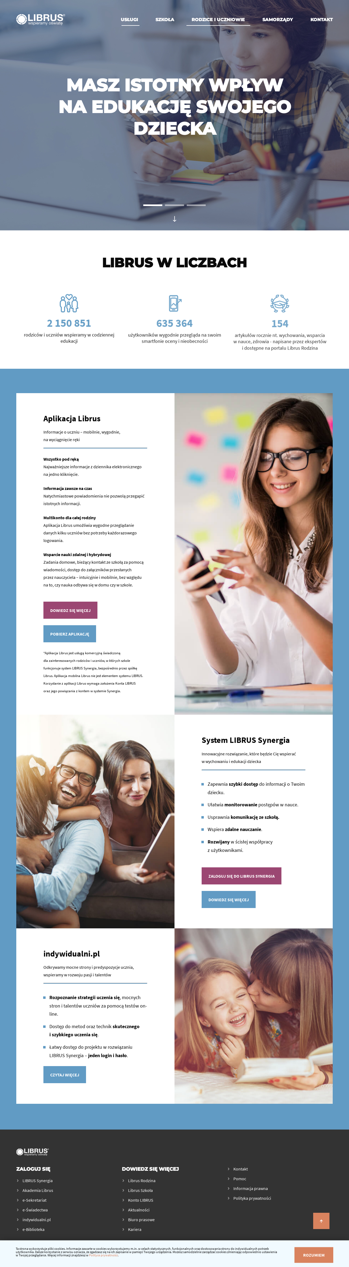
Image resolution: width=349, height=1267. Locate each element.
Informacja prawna (250, 1188)
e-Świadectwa (35, 1210)
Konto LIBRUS (140, 1200)
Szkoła (165, 19)
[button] (152, 205)
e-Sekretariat (34, 1200)
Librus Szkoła (140, 1190)
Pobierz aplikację (69, 638)
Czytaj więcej (64, 1076)
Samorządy (277, 19)
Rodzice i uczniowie (218, 19)
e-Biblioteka (34, 1229)
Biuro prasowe (141, 1219)
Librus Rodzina (142, 1180)
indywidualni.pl (37, 1219)
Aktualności (139, 1210)
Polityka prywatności (252, 1198)
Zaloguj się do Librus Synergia (241, 878)
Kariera (134, 1229)
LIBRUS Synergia (38, 1180)
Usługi (129, 19)
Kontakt (321, 19)
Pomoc (239, 1178)
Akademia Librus (38, 1190)
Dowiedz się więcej (70, 614)
